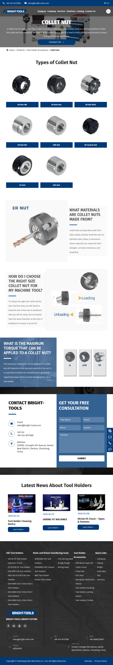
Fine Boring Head (65, 559)
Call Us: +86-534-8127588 (25, 434)
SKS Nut (56, 185)
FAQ (98, 575)
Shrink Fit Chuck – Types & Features (91, 520)
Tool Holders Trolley (84, 600)
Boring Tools (62, 553)
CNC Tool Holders (14, 553)
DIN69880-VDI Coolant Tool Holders (44, 569)
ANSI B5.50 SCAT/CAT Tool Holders (19, 577)
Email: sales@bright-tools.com (29, 424)
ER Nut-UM (22, 104)
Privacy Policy (101, 661)
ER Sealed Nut (90, 145)
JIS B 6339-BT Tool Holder (19, 567)
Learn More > (18, 529)
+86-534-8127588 (11, 3)
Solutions (71, 11)
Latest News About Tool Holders (56, 485)
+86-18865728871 (96, 639)
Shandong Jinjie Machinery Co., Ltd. (32, 661)
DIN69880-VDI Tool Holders (43, 561)
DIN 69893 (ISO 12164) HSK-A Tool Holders (20, 586)
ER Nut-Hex (56, 104)
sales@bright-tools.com (36, 3)
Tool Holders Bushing (85, 588)
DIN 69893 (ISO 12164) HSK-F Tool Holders (20, 594)
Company (51, 11)
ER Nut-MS (22, 145)
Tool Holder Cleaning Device (19, 522)
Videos (100, 563)
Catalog (80, 11)
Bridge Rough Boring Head (64, 565)
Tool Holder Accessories (37, 50)
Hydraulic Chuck (15, 563)
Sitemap (88, 661)
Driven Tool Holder (43, 579)
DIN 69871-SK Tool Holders (19, 571)
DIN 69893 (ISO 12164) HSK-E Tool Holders (20, 602)
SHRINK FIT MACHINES (55, 519)
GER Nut (56, 145)
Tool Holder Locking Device (84, 594)
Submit (81, 458)
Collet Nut (54, 50)
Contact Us (90, 11)
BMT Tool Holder (42, 575)
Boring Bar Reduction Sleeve (85, 581)
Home (11, 50)
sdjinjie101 (17, 648)
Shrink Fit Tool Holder (17, 559)
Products (42, 11)
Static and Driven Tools (44, 553)
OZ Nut (22, 185)
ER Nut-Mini (90, 104)
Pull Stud (80, 575)
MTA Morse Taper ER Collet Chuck (84, 565)
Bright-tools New (101, 569)
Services (61, 11)
